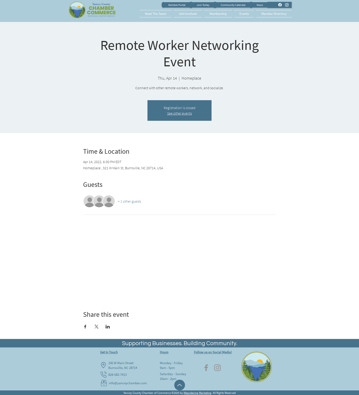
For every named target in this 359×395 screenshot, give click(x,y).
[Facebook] (206, 367)
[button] (156, 13)
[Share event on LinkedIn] (108, 326)
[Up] (179, 385)
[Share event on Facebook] (85, 326)
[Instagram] (217, 367)
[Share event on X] (96, 326)
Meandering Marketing (197, 393)
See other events (179, 113)
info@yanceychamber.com (128, 383)
